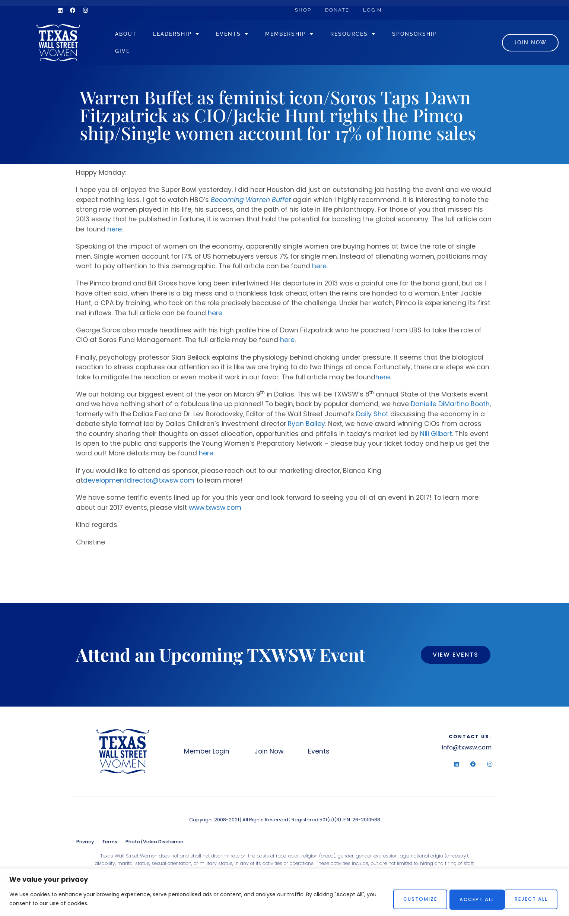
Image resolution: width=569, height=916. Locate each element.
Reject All (470, 899)
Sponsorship (150, 53)
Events (245, 35)
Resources (366, 35)
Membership (302, 35)
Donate (339, 10)
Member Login (207, 754)
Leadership (189, 35)
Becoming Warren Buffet (251, 202)
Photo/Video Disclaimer (154, 844)
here (114, 232)
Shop (304, 10)
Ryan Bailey (306, 427)
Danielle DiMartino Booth (450, 407)
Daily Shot (372, 417)
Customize (410, 899)
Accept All (530, 899)
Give (197, 53)
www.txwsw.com (215, 510)
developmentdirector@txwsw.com (138, 483)
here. (320, 269)
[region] (284, 892)
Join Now (271, 754)
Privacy (85, 844)
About (139, 35)
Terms (109, 844)
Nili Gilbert (436, 436)
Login (375, 10)
